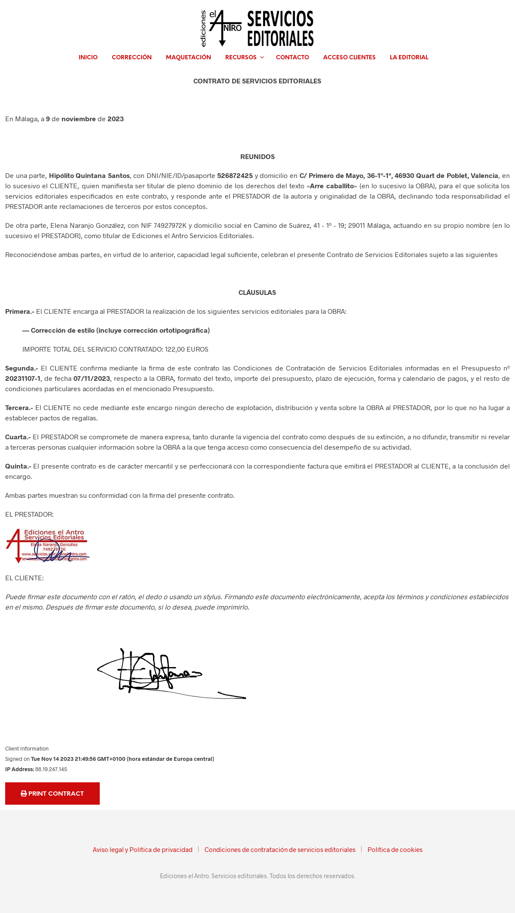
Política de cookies (395, 849)
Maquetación (188, 58)
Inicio (88, 58)
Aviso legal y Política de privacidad (143, 849)
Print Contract (52, 793)
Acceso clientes (349, 58)
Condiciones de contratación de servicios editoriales (280, 849)
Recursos (241, 58)
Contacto (292, 58)
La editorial (409, 58)
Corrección (132, 58)
